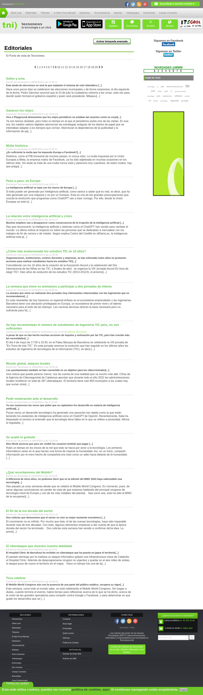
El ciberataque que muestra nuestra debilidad (39, 546)
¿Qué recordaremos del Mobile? (29, 472)
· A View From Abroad (20, 637)
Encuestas (132, 23)
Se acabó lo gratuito (20, 437)
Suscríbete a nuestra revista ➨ (177, 3)
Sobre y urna (15, 78)
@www (170, 23)
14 (73, 67)
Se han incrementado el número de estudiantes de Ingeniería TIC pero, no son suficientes (62, 326)
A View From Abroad (64, 12)
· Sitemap (66, 638)
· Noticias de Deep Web (71, 654)
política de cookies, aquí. (91, 689)
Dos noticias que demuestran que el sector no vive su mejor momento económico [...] (55, 517)
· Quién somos (68, 633)
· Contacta (66, 619)
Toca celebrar (16, 578)
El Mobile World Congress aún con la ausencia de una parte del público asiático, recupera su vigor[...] (65, 584)
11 (62, 67)
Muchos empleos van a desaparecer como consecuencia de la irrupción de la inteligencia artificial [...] (65, 222)
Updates (113, 23)
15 (77, 67)
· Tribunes (15, 632)
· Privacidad (66, 628)
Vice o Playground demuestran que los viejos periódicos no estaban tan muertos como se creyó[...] (63, 117)
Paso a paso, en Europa (23, 181)
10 (58, 67)
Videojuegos (132, 12)
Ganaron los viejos (19, 110)
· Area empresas (18, 654)
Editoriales (31, 12)
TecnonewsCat (102, 12)
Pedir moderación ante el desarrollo (32, 398)
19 (92, 67)
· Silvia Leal (15, 623)
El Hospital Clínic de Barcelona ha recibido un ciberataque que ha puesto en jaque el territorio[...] (62, 552)
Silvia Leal (16, 12)
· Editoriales (16, 628)
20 (96, 67)
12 (66, 67)
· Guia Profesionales (19, 680)
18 (88, 67)
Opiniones (85, 12)
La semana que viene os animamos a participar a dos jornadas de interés (59, 286)
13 (70, 67)
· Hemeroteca (16, 619)
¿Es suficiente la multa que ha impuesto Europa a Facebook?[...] (43, 152)
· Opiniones (15, 641)
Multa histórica (17, 145)
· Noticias (15, 650)
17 (85, 67)
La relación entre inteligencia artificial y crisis (39, 216)
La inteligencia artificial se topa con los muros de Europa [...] (41, 187)
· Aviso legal (67, 624)
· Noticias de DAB (69, 658)
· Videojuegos (16, 658)
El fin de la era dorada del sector (29, 511)
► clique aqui (186, 628)
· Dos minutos (16, 667)
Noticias (118, 12)
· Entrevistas (16, 663)
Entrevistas (149, 12)
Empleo (151, 23)
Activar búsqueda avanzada (112, 41)
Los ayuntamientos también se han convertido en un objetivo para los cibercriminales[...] (57, 370)
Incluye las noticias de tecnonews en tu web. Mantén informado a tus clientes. (127, 649)
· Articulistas (16, 676)
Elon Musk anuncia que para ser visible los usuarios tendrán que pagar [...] (49, 443)
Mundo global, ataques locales (28, 363)
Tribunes (45, 12)
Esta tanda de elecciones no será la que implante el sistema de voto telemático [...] (54, 85)
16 (81, 67)
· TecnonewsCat (17, 645)
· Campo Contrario (18, 672)
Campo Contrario (168, 12)
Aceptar (183, 690)
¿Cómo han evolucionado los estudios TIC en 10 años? (46, 251)
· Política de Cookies (70, 643)
